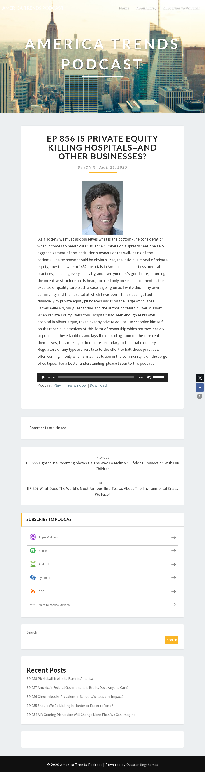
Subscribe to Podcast (181, 8)
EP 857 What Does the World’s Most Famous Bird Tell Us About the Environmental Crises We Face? (102, 489)
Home (124, 8)
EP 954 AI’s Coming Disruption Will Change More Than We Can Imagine (81, 714)
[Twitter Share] (200, 378)
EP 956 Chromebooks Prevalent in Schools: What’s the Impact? (75, 696)
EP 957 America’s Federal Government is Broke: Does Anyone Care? (78, 687)
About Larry (146, 8)
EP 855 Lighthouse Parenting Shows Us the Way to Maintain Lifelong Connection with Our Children (102, 463)
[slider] (96, 377)
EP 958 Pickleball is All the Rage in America (60, 678)
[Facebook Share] (200, 387)
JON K (90, 167)
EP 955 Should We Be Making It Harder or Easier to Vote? (70, 705)
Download (98, 385)
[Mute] (149, 377)
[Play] (43, 377)
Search (32, 632)
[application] (102, 377)
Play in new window (70, 385)
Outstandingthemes (142, 764)
